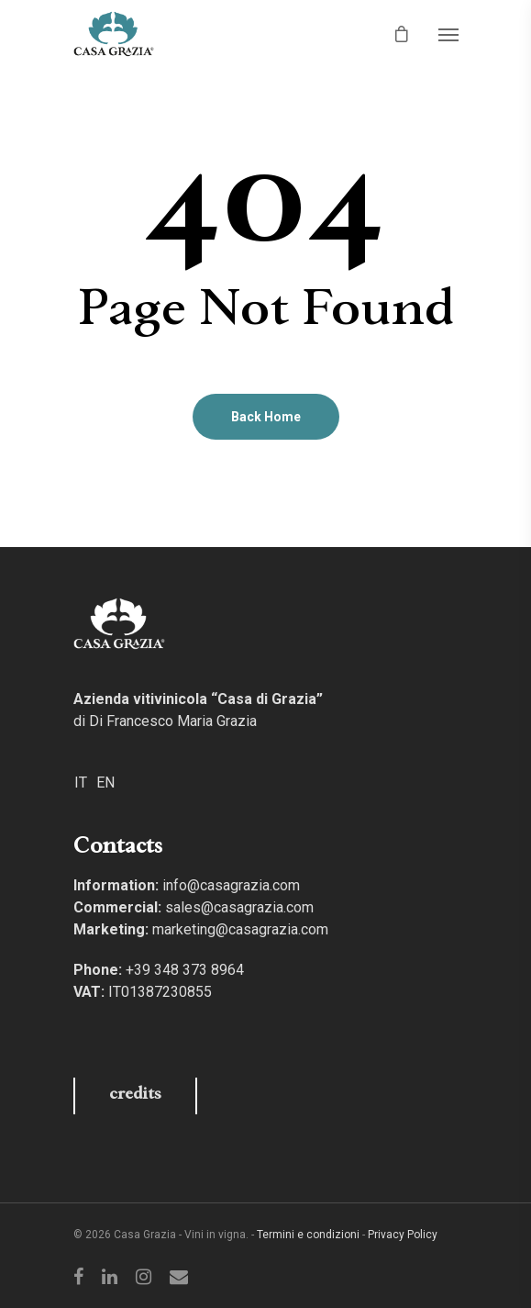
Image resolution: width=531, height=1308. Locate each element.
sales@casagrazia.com (239, 907)
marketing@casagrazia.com (240, 929)
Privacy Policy (402, 1234)
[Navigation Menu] (448, 34)
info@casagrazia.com (231, 885)
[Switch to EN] (105, 781)
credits (135, 1095)
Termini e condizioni (308, 1234)
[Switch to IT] (80, 781)
